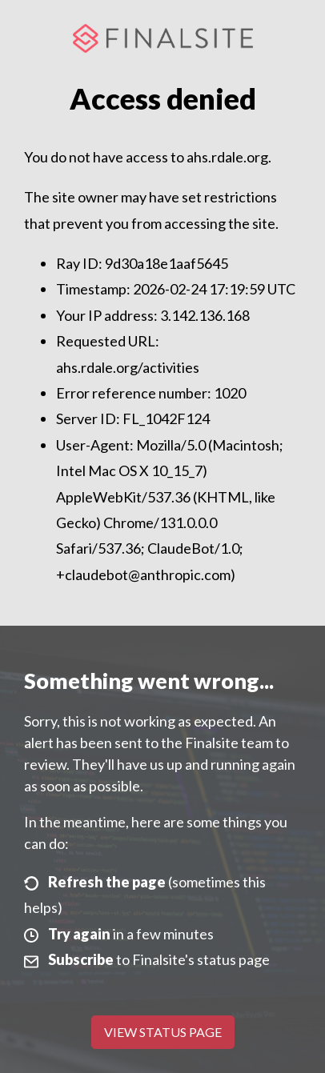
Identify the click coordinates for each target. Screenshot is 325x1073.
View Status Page (163, 1031)
